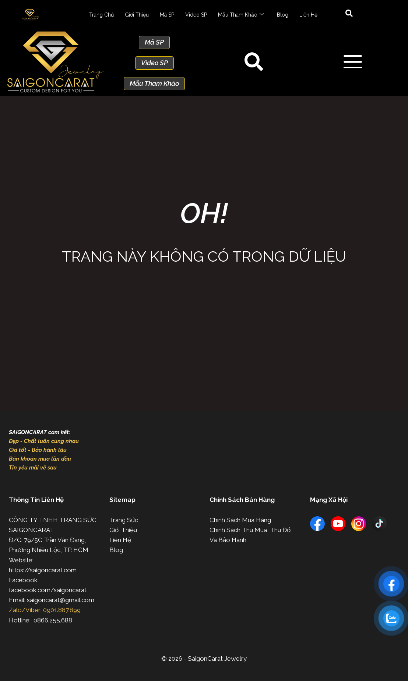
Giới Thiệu (137, 15)
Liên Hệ (308, 15)
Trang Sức (123, 520)
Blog (282, 15)
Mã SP (167, 15)
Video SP (196, 15)
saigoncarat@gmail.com (60, 600)
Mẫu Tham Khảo (241, 14)
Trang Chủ (101, 15)
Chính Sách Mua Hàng (240, 520)
